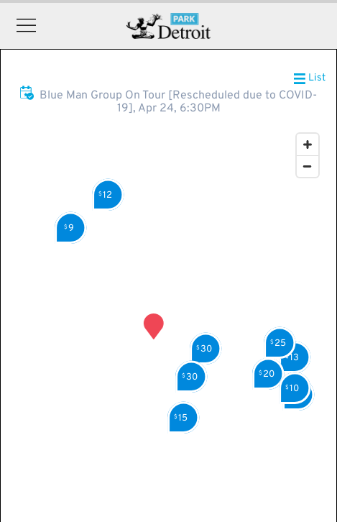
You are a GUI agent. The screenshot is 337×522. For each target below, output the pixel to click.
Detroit (168, 26)
